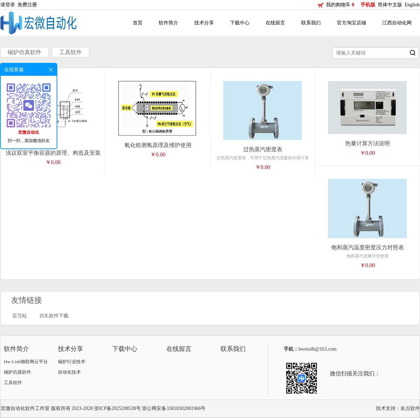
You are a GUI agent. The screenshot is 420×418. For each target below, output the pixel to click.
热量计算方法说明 (367, 143)
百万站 (19, 315)
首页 (138, 22)
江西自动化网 (397, 22)
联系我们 (311, 22)
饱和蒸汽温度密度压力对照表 (367, 247)
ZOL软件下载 (53, 315)
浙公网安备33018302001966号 (173, 408)
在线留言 (275, 22)
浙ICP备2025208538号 (117, 408)
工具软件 (70, 52)
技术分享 (204, 22)
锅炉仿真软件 (24, 52)
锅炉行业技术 (71, 361)
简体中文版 (391, 4)
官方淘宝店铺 (351, 22)
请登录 (8, 4)
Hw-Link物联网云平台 (26, 361)
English (412, 4)
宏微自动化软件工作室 (25, 408)
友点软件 (410, 408)
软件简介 (168, 22)
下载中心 (239, 22)
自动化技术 (69, 372)
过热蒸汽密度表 (262, 149)
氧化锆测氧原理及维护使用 (157, 145)
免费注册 (28, 4)
